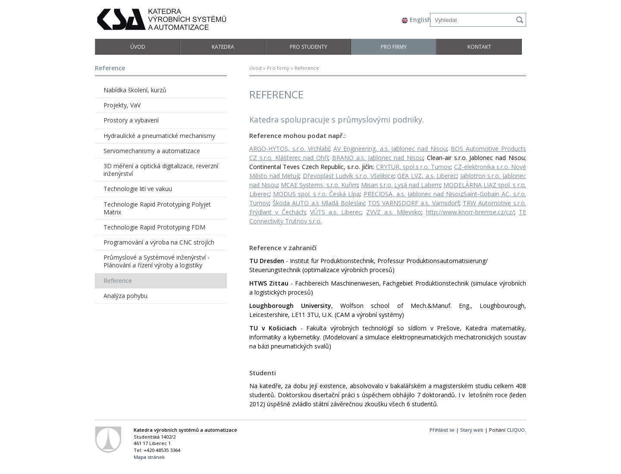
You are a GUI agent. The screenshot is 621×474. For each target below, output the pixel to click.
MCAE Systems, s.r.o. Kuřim (319, 185)
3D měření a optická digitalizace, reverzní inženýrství (161, 170)
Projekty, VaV (122, 105)
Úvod (137, 46)
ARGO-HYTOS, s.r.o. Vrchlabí (289, 148)
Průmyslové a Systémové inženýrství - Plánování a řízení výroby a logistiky (157, 261)
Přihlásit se (442, 430)
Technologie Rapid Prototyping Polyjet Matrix (157, 208)
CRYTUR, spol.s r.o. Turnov (413, 167)
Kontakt (479, 46)
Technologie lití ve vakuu (138, 189)
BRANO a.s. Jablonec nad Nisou (377, 158)
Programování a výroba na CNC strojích (159, 242)
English (416, 20)
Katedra (223, 46)
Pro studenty (308, 46)
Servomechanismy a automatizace (152, 151)
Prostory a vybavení (131, 120)
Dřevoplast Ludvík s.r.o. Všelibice (348, 176)
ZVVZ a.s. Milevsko (393, 212)
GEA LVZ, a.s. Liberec (427, 176)
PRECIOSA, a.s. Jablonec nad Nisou (413, 194)
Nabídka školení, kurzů (135, 90)
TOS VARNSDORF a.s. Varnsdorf (413, 203)
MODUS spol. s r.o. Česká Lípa (316, 194)
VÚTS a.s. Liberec (335, 212)
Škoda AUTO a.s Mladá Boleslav (318, 203)
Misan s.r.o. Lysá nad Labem (400, 185)
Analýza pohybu (125, 296)
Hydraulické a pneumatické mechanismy (159, 136)
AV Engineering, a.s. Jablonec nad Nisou (390, 148)
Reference (118, 280)
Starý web (471, 430)
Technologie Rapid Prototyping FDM (154, 227)
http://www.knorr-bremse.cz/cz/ (470, 212)
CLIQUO (516, 430)
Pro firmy (394, 46)
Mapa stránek (149, 457)
